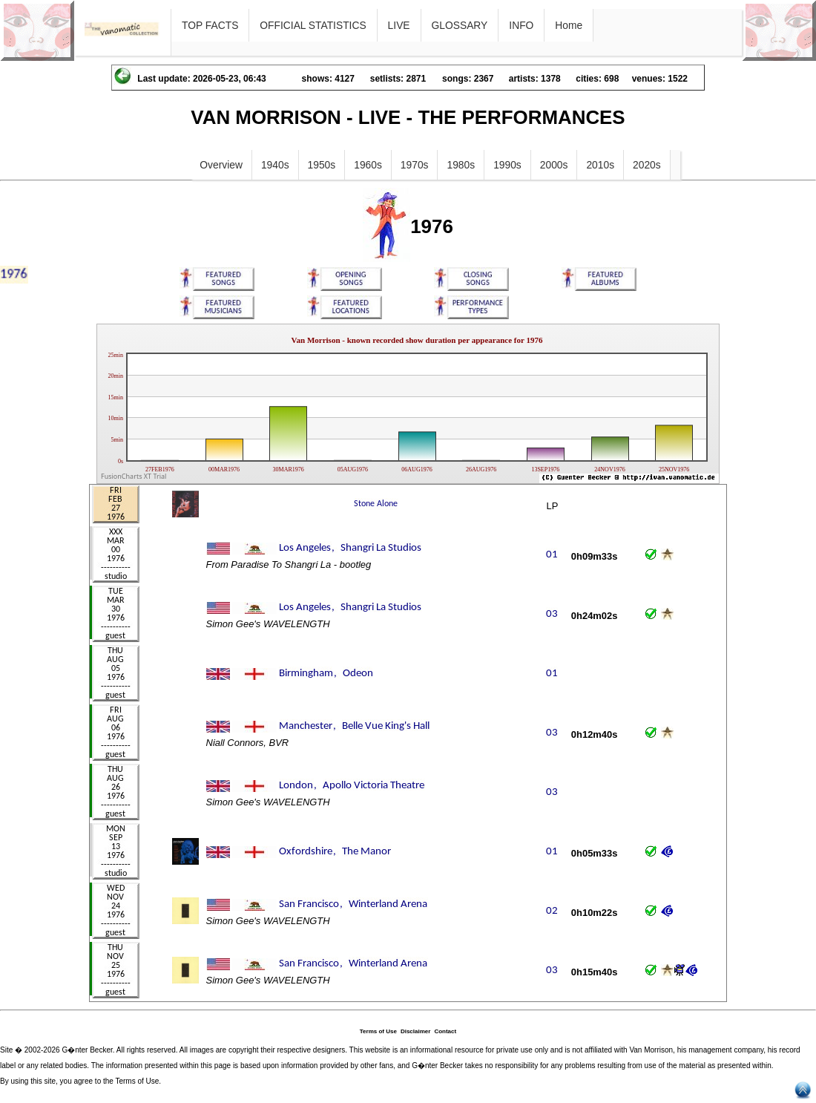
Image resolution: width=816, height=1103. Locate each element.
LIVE (399, 25)
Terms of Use (378, 1031)
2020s (647, 165)
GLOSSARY (460, 25)
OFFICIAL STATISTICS (313, 25)
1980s (461, 165)
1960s (368, 165)
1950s (322, 165)
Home (568, 25)
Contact (445, 1031)
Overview (221, 165)
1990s (507, 165)
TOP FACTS (210, 25)
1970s (415, 165)
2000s (554, 165)
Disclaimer (415, 1031)
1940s (275, 165)
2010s (600, 165)
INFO (521, 25)
